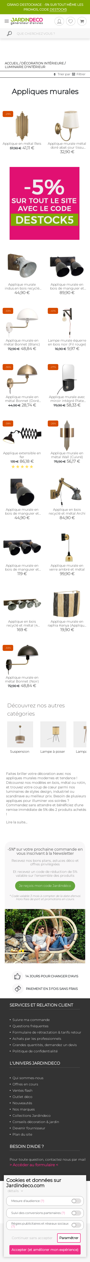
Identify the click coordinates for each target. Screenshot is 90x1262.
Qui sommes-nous (27, 1078)
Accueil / (12, 63)
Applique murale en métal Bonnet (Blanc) (22, 342)
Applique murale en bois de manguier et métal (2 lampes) (67, 288)
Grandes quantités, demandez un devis (44, 1045)
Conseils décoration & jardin (35, 1122)
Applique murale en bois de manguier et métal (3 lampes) (22, 569)
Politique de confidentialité (35, 1051)
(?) (42, 1201)
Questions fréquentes (30, 1026)
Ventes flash (22, 1090)
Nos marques (23, 1109)
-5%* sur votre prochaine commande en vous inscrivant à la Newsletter (45, 851)
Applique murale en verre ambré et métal (67, 567)
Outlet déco (22, 1097)
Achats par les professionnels (36, 1038)
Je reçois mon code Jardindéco (45, 885)
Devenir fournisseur (28, 1128)
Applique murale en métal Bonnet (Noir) (22, 679)
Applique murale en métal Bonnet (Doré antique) (22, 401)
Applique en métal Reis (22, 143)
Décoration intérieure (42, 63)
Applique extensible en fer (22, 455)
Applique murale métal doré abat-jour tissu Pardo (67, 147)
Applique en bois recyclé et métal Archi (67, 511)
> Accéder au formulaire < (34, 1165)
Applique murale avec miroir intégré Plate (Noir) (67, 401)
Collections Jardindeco (31, 1115)
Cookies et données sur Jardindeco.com (33, 1182)
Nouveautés (22, 1103)
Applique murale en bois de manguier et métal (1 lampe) (22, 513)
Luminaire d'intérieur (25, 67)
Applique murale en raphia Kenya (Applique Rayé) (67, 625)
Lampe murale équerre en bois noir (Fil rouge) (67, 342)
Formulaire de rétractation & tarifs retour (46, 1032)
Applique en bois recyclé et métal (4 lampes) (22, 625)
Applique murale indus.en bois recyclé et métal (22, 288)
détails (16, 1191)
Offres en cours (25, 1084)
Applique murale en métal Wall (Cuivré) (67, 455)
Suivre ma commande (31, 1020)
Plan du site (22, 1134)
